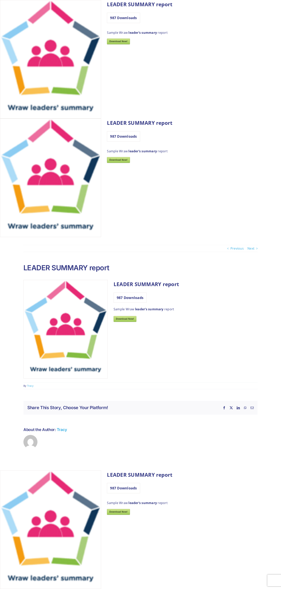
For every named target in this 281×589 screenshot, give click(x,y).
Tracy (30, 385)
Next (250, 248)
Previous (237, 248)
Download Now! (118, 41)
